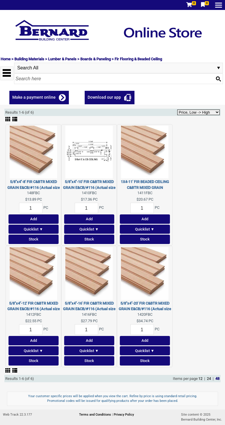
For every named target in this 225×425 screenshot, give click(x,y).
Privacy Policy (124, 415)
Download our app (104, 97)
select (218, 68)
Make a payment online (34, 97)
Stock (33, 239)
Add (33, 219)
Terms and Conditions (95, 415)
